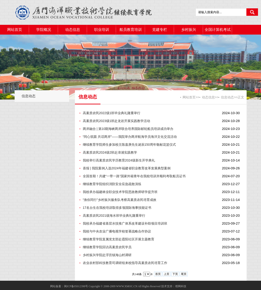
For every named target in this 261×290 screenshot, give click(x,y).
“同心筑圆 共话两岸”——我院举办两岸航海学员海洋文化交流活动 (130, 137)
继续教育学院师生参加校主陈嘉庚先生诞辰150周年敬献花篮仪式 (129, 144)
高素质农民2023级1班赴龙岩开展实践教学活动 (116, 121)
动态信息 (72, 30)
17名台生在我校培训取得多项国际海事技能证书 (117, 207)
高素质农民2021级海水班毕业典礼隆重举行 (114, 215)
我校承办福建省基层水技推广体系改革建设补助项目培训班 (125, 223)
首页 (158, 274)
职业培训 (101, 30)
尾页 (184, 274)
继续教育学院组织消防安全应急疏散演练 (112, 184)
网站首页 (14, 30)
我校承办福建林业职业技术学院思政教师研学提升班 (120, 192)
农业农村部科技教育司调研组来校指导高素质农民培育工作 (125, 263)
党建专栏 (159, 30)
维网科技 (180, 286)
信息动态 (28, 96)
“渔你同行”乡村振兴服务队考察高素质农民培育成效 (119, 200)
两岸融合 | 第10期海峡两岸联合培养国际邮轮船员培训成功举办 (128, 129)
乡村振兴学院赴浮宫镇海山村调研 (107, 255)
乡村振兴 (188, 30)
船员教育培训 (130, 30)
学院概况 (43, 30)
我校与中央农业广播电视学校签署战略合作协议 (117, 231)
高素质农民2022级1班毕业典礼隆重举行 (112, 113)
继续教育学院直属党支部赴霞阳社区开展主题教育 (118, 239)
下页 (175, 274)
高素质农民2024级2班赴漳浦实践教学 (110, 152)
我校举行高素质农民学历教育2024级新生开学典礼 (119, 160)
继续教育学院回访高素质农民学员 (107, 247)
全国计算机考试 (218, 30)
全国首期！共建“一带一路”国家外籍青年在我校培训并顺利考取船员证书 (134, 176)
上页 (166, 274)
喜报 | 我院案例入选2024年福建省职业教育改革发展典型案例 (127, 168)
